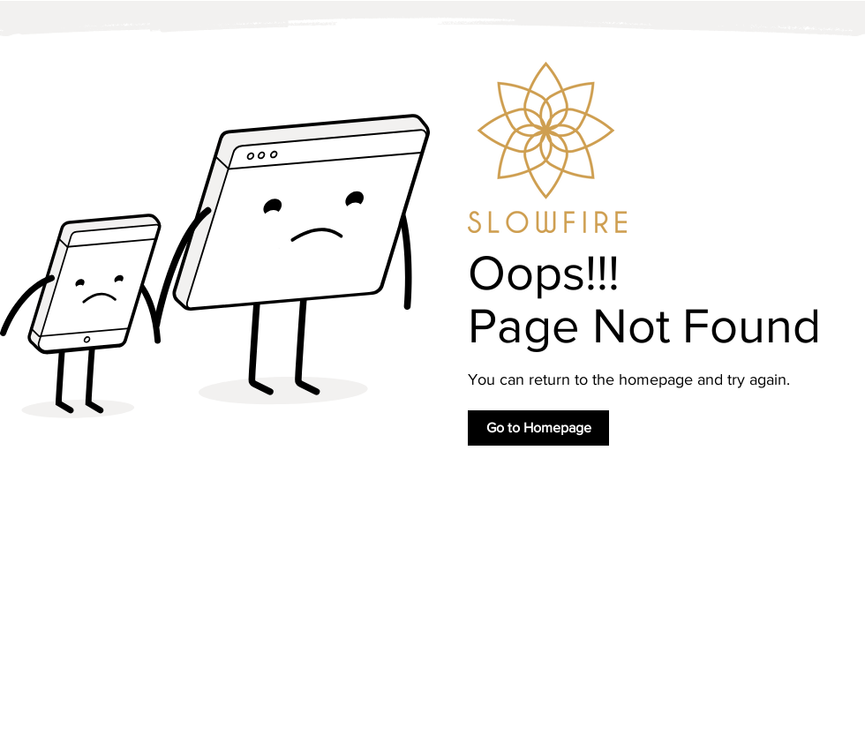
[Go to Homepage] (538, 428)
